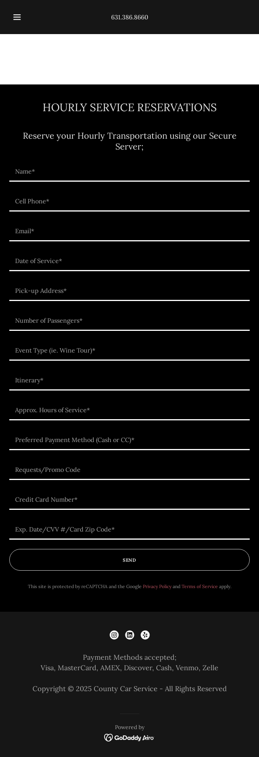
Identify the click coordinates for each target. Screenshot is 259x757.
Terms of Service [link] (200, 586)
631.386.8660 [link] (129, 17)
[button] (20, 17)
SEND (129, 560)
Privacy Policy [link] (157, 586)
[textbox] (129, 171)
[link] (114, 635)
